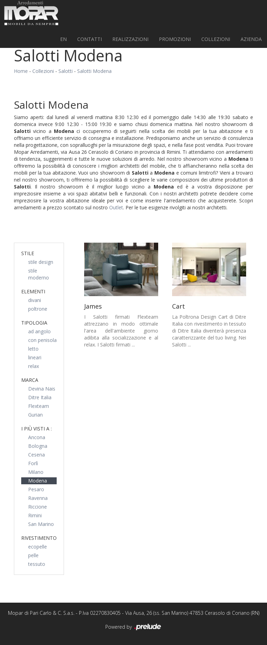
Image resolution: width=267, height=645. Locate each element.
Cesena (36, 454)
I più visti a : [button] (36, 428)
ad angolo (39, 331)
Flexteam (38, 406)
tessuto (36, 564)
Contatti (89, 39)
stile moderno (38, 274)
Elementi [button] (33, 291)
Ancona (36, 437)
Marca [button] (29, 380)
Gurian (35, 414)
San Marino (41, 524)
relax (33, 366)
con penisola (42, 340)
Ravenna (38, 498)
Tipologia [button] (34, 322)
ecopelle (37, 546)
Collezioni (215, 39)
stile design (40, 262)
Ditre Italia (39, 397)
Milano (35, 472)
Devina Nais (41, 388)
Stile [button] (27, 253)
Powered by (133, 627)
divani (34, 300)
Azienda (251, 39)
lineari (34, 357)
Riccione (37, 506)
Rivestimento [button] (39, 538)
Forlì (33, 463)
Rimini (35, 515)
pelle (33, 555)
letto (33, 348)
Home (21, 71)
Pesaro (36, 489)
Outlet (116, 207)
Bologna (37, 446)
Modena (37, 480)
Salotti (65, 71)
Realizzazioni (130, 39)
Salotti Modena (94, 71)
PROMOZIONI (175, 39)
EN (63, 39)
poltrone (37, 308)
